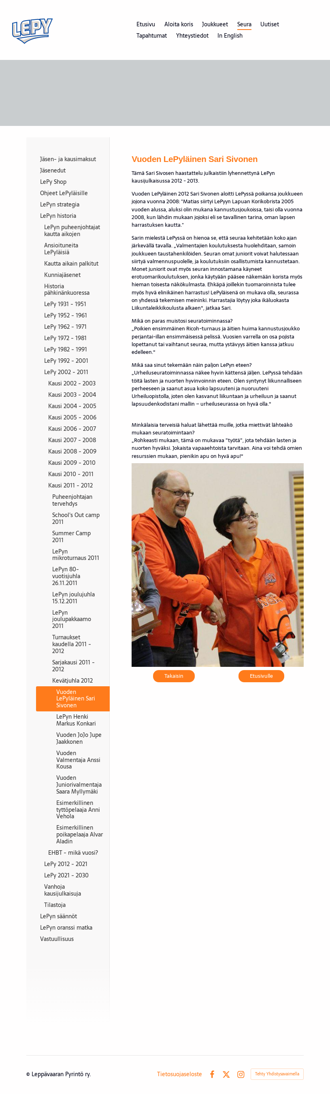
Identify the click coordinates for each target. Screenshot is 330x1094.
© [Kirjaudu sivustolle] (29, 1074)
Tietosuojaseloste (179, 1074)
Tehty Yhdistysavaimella (277, 1074)
